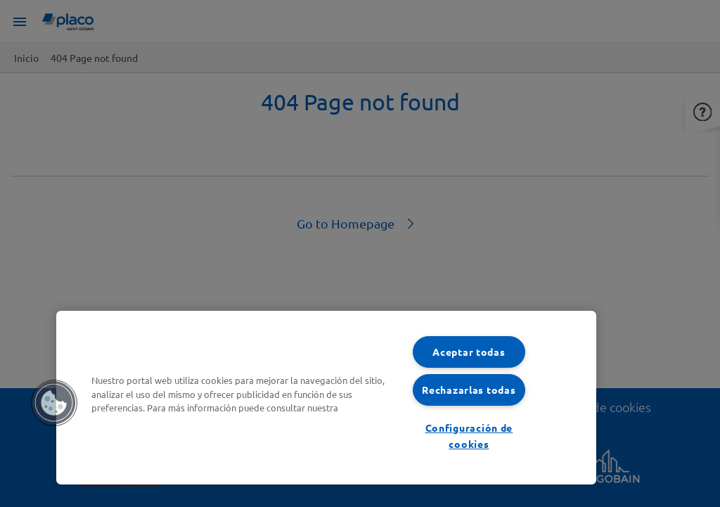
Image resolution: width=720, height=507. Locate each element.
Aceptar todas (468, 351)
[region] (326, 397)
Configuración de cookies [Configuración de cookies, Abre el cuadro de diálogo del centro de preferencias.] (469, 435)
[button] (54, 402)
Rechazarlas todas (468, 389)
